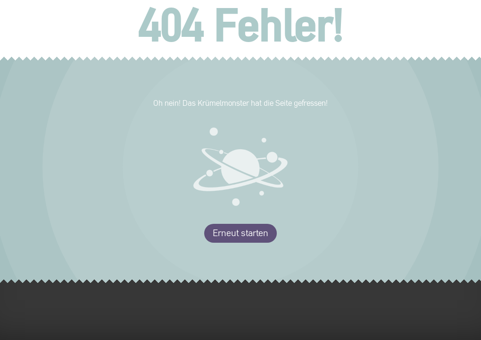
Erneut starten (240, 233)
